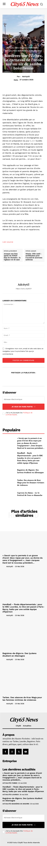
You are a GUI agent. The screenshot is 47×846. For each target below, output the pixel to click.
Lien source (8, 242)
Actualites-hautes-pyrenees (23, 48)
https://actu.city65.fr (23, 289)
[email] (23, 399)
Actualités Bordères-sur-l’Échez (23, 51)
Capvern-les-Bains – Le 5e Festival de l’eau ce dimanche (29, 494)
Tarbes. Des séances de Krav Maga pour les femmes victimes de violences (30, 482)
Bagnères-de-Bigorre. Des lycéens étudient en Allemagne (30, 471)
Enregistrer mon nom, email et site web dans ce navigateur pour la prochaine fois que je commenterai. (23, 351)
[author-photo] (4, 566)
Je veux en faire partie (24, 406)
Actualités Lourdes (11, 794)
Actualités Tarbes (10, 783)
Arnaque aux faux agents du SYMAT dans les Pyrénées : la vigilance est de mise (12, 257)
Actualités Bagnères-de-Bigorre (16, 804)
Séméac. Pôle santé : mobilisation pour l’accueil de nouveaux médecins (34, 257)
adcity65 (26, 76)
